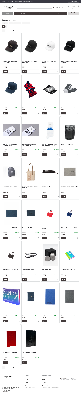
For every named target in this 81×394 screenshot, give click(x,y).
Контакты (12, 1)
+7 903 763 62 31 (59, 7)
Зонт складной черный (47, 186)
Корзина (43, 379)
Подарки (26, 378)
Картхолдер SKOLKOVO (27, 227)
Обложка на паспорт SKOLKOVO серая (69, 186)
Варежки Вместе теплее (66, 103)
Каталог (6, 13)
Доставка (4, 1)
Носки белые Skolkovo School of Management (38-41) (10, 145)
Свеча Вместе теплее (46, 269)
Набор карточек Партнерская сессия (11, 311)
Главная (3, 16)
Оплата (8, 1)
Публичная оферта (18, 1)
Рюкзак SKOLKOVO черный (67, 144)
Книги (58, 13)
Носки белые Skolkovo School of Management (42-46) (29, 145)
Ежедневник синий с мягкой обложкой (50, 311)
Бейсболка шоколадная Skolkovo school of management (10, 62)
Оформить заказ (45, 381)
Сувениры (41, 13)
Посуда (10, 23)
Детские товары (17, 23)
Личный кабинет (73, 1)
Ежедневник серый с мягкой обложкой (69, 311)
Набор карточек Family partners (68, 269)
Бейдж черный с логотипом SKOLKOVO (11, 269)
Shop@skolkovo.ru (5, 391)
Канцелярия (5, 23)
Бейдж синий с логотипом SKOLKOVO (69, 227)
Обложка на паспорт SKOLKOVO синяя (11, 227)
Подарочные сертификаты (30, 387)
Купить (5, 71)
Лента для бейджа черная (28, 269)
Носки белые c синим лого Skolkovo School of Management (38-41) (49, 145)
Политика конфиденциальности (48, 385)
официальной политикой (64, 378)
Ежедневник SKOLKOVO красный (10, 352)
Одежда (23, 13)
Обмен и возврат (29, 1)
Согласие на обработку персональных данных (50, 387)
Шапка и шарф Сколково (27, 103)
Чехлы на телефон (26, 23)
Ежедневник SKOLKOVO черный (29, 352)
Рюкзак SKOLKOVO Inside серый (10, 186)
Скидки (26, 379)
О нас (24, 1)
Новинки (26, 381)
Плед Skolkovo (45, 103)
